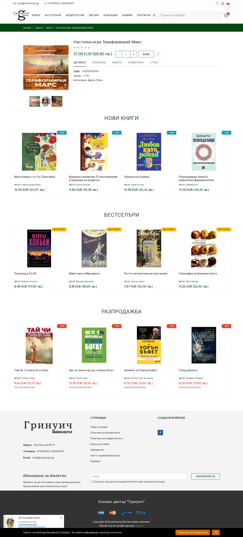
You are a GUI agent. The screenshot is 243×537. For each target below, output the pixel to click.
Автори (94, 15)
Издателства (75, 15)
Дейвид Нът (192, 184)
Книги (36, 15)
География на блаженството (198, 273)
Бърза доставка (99, 444)
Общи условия (98, 427)
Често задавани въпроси (105, 455)
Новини (127, 15)
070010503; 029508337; (59, 3)
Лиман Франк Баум (31, 184)
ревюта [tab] (117, 62)
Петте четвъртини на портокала (145, 273)
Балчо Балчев (83, 184)
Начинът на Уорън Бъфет (140, 370)
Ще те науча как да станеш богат (91, 370)
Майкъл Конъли (29, 281)
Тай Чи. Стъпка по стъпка (31, 370)
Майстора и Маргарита (84, 273)
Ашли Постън (137, 184)
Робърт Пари (28, 378)
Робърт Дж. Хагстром (142, 378)
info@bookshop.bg (26, 3)
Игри (100, 80)
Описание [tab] (99, 62)
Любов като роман (136, 176)
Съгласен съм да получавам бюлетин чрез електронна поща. (127, 481)
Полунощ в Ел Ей (25, 273)
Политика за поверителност (106, 438)
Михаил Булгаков (84, 281)
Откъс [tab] (154, 62)
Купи (146, 54)
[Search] (190, 15)
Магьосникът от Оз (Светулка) (34, 176)
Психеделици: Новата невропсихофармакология (196, 178)
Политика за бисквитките (105, 432)
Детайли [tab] (80, 62)
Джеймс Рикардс (194, 378)
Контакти (143, 15)
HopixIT (139, 525)
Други (91, 80)
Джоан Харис (138, 281)
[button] (65, 67)
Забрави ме (97, 449)
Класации (110, 15)
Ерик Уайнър (192, 281)
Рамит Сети (81, 378)
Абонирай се (205, 476)
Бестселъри (53, 15)
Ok (215, 532)
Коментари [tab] (136, 62)
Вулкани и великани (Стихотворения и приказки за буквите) (93, 178)
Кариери (95, 461)
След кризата (188, 370)
